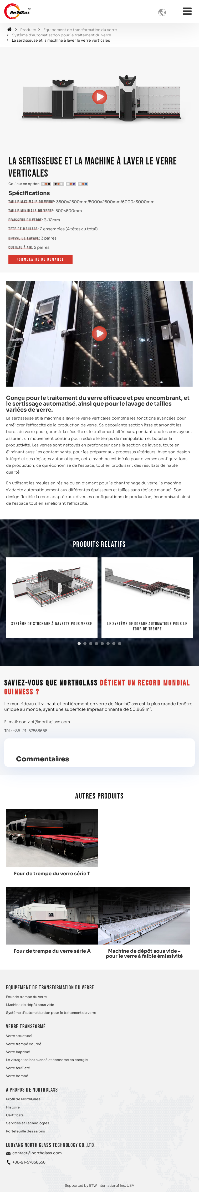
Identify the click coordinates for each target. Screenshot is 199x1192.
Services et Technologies (27, 1123)
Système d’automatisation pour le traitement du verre (61, 35)
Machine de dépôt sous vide (30, 1004)
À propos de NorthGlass (32, 1089)
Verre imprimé (18, 1051)
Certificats (15, 1114)
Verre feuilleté (18, 1067)
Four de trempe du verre (26, 996)
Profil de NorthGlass (23, 1098)
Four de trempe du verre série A (147, 873)
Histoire (13, 1107)
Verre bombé (17, 1075)
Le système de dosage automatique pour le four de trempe (147, 626)
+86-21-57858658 (30, 730)
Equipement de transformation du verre (80, 30)
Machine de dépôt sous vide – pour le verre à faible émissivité (51, 952)
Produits (28, 30)
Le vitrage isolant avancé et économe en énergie (47, 1059)
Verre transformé (26, 1026)
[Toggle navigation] (187, 11)
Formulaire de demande (40, 259)
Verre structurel (19, 1035)
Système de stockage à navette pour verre (51, 623)
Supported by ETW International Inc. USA (99, 1185)
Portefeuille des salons (25, 1130)
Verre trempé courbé (23, 1043)
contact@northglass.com (44, 721)
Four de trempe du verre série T (52, 873)
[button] (79, 643)
